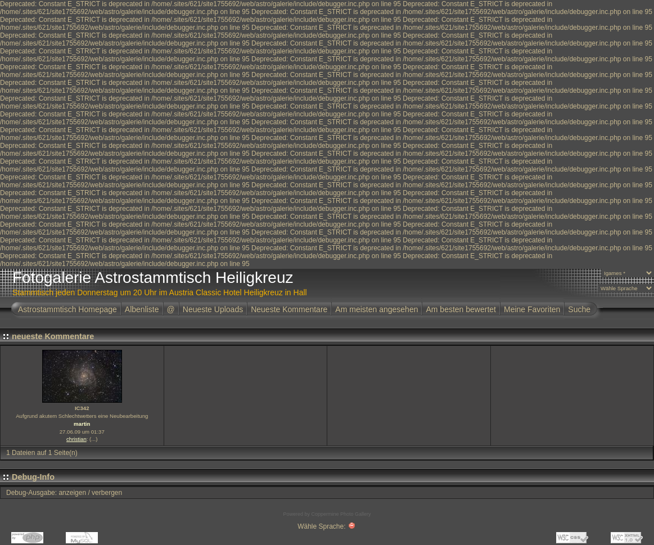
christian (76, 439)
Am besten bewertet (461, 309)
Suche (579, 309)
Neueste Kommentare (289, 309)
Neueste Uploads (213, 309)
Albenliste (142, 309)
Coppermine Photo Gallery (341, 514)
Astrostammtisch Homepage (67, 309)
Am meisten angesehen (376, 309)
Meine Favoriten (532, 309)
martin (82, 424)
